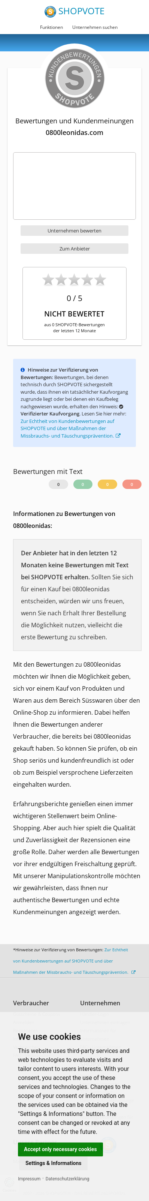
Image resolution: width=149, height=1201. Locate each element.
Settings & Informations (53, 1163)
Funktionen (51, 27)
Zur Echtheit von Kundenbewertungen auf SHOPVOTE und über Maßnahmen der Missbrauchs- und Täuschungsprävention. (71, 428)
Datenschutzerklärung (67, 1179)
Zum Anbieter (75, 248)
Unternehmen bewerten (74, 230)
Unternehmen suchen (95, 27)
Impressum (29, 1179)
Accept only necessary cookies (60, 1149)
